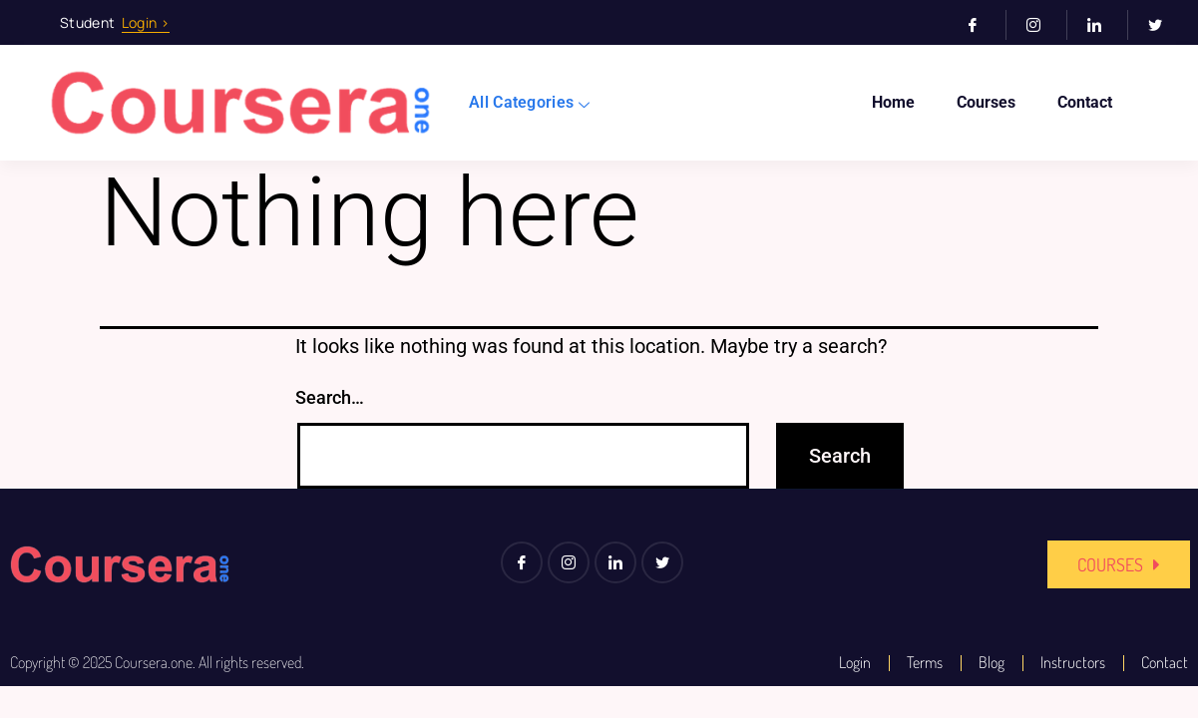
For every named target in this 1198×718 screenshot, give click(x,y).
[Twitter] (1163, 25)
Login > (146, 22)
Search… (329, 397)
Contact (1084, 102)
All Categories (530, 102)
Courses (986, 102)
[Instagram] (1041, 25)
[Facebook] (981, 25)
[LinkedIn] (1102, 25)
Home (893, 102)
